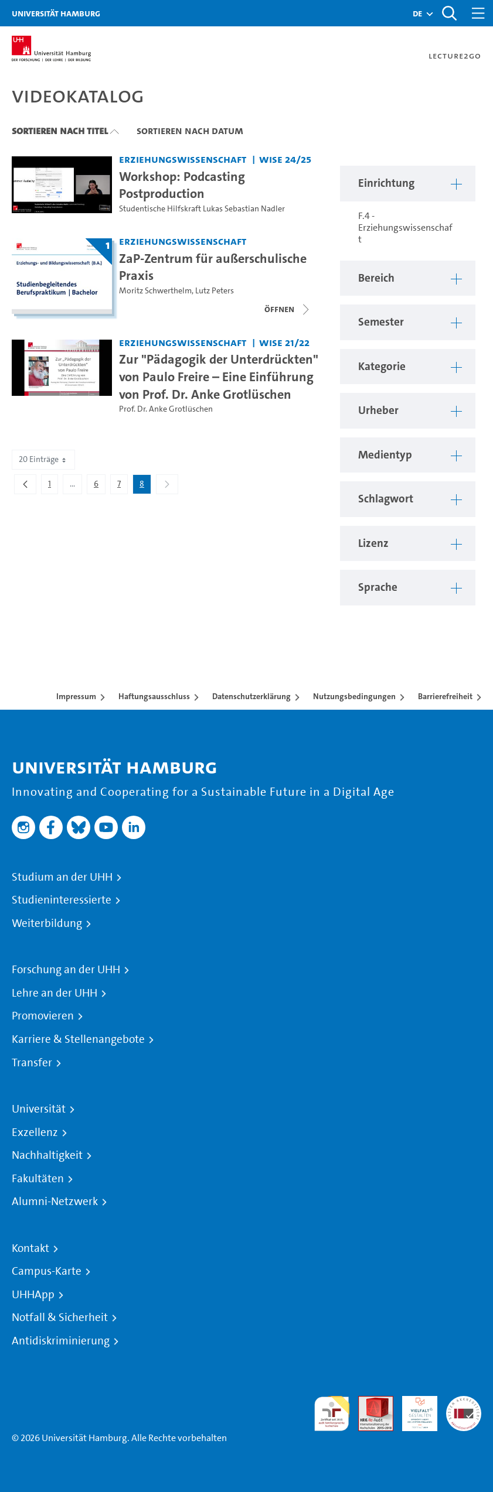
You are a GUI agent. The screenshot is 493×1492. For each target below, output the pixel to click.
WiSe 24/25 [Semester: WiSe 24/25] (285, 159)
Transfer (32, 1062)
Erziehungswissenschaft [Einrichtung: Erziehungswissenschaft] (182, 159)
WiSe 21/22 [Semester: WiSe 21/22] (284, 342)
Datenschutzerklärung (251, 696)
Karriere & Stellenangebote (78, 1039)
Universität (39, 1109)
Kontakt (30, 1248)
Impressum (76, 696)
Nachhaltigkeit (47, 1155)
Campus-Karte (46, 1271)
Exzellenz (35, 1132)
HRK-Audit (413, 1410)
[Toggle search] (449, 13)
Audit (369, 1403)
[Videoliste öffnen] (288, 309)
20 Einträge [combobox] (43, 459)
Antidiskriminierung (61, 1341)
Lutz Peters (214, 290)
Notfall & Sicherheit (60, 1317)
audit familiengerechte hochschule (331, 1414)
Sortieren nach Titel (60, 131)
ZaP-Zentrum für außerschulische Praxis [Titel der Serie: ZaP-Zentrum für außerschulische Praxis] (213, 267)
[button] (417, 13)
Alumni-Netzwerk (55, 1201)
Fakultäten (38, 1178)
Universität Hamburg (56, 13)
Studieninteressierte (61, 900)
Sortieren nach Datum (190, 131)
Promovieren (43, 1016)
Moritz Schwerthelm (155, 290)
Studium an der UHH (62, 877)
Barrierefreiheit (445, 696)
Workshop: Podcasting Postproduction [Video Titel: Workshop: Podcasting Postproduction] (182, 185)
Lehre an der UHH (54, 993)
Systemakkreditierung (463, 1403)
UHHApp (33, 1294)
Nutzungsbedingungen (354, 696)
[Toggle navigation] (478, 13)
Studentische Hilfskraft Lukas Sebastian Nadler (202, 208)
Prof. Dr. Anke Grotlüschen (166, 409)
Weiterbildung (47, 923)
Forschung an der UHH (66, 969)
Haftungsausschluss (154, 696)
